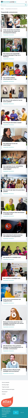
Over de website (5, 382)
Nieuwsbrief (4, 391)
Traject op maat (5, 387)
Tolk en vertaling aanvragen (8, 389)
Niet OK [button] (22, 412)
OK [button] (15, 412)
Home (2, 8)
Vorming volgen (5, 384)
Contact (3, 394)
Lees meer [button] (4, 416)
